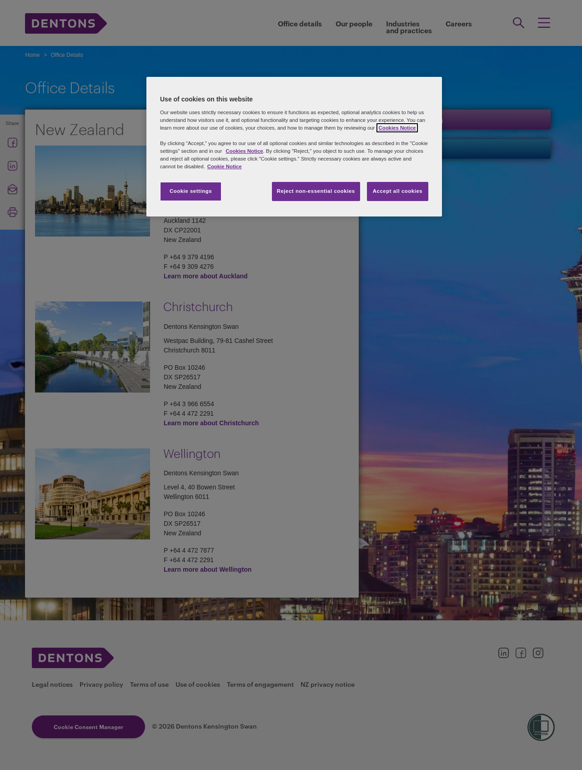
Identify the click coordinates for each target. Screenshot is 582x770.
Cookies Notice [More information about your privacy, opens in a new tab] (397, 128)
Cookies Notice (244, 151)
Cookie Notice (224, 166)
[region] (294, 146)
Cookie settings (191, 191)
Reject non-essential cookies (316, 191)
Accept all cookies (398, 191)
